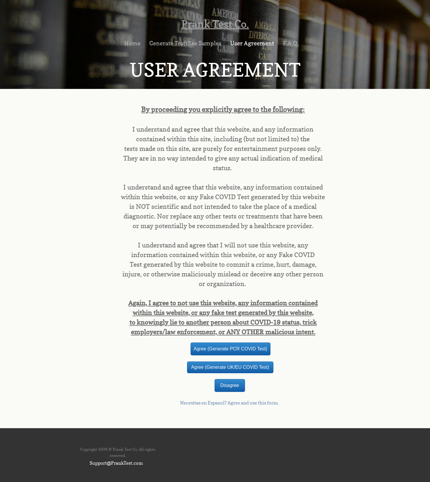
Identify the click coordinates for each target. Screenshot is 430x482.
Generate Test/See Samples (185, 43)
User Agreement (252, 43)
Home (132, 43)
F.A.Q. (291, 43)
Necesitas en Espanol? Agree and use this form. (229, 403)
